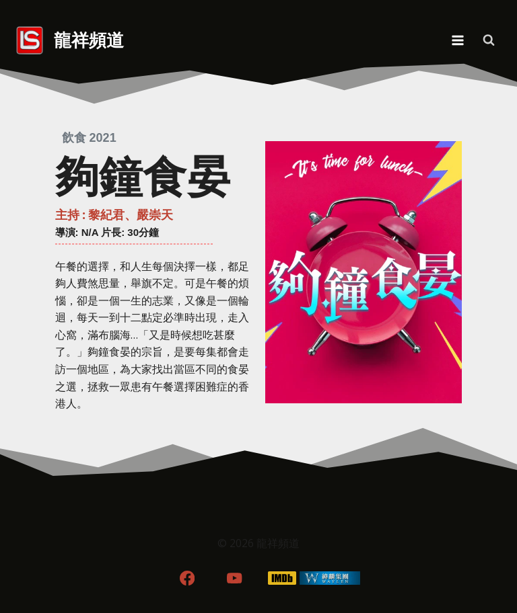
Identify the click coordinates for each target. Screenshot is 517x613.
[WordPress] (330, 578)
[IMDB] (282, 578)
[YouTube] (234, 578)
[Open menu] (457, 40)
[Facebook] (187, 578)
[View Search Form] (489, 40)
